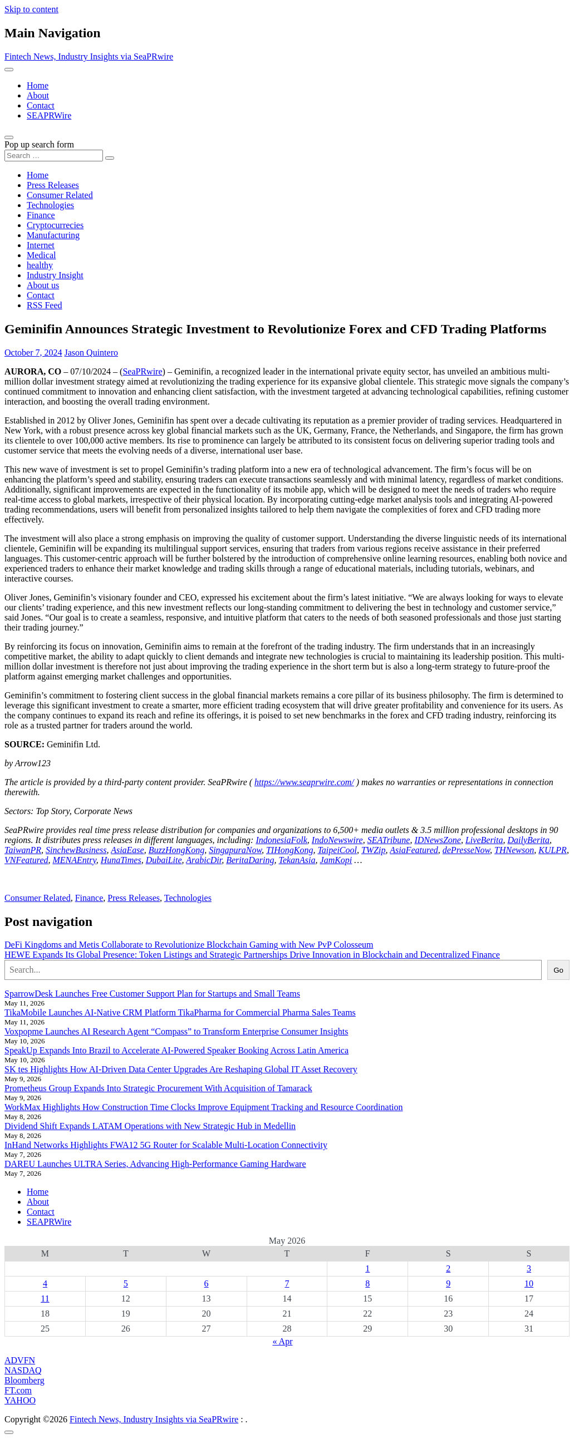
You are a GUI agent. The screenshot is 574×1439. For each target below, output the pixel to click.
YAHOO (20, 1400)
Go (558, 970)
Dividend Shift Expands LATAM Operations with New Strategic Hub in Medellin (150, 1126)
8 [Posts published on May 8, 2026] (367, 1283)
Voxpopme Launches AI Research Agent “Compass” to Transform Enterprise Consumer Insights (176, 1031)
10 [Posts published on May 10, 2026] (528, 1283)
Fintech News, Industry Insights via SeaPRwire (88, 56)
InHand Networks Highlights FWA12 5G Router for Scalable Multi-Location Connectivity (165, 1145)
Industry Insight (55, 275)
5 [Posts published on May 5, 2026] (126, 1283)
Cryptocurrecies (55, 225)
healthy (40, 265)
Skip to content (31, 9)
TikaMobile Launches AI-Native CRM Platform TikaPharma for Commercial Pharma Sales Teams (180, 1012)
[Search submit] (109, 158)
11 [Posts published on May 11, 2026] (45, 1298)
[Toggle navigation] (8, 69)
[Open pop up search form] (8, 137)
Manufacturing (53, 235)
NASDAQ (23, 1370)
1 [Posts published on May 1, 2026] (367, 1268)
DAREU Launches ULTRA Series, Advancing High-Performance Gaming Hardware (155, 1164)
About (38, 95)
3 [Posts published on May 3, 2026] (529, 1268)
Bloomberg (24, 1380)
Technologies (50, 205)
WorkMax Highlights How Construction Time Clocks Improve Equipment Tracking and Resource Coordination (203, 1107)
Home (37, 85)
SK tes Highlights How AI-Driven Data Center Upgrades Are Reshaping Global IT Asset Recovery (180, 1069)
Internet (41, 245)
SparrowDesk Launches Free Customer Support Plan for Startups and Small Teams (152, 993)
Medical (41, 255)
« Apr (283, 1341)
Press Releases (53, 185)
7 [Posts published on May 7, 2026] (286, 1283)
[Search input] (53, 155)
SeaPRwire (142, 371)
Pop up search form (39, 144)
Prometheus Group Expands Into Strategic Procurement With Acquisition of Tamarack (158, 1088)
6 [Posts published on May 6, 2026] (206, 1283)
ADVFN (19, 1360)
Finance (41, 215)
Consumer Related (60, 195)
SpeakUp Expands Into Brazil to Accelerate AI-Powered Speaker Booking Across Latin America (176, 1050)
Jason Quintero (91, 352)
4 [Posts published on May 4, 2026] (45, 1283)
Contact (41, 105)
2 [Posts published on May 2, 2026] (448, 1268)
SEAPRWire (49, 115)
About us (43, 285)
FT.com (18, 1390)
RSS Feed (44, 305)
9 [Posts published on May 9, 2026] (448, 1283)
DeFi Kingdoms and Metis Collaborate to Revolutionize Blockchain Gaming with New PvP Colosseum (188, 944)
